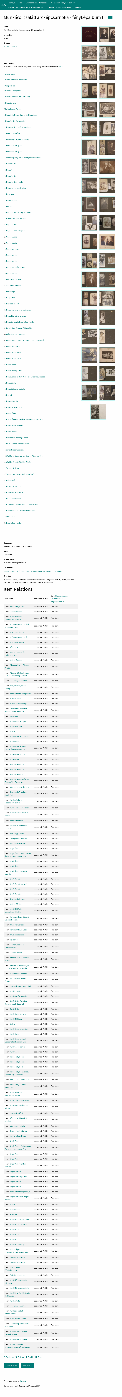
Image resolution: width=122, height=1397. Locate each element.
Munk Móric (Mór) (17, 1244)
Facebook (9, 1357)
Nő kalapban (11, 200)
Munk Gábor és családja (15, 389)
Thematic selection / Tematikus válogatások (26, 7)
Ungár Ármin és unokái (15, 267)
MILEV (3, 5)
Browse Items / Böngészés (37, 3)
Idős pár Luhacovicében (15, 334)
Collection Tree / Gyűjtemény (63, 3)
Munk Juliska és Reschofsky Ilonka (20, 322)
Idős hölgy (10, 291)
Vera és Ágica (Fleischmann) (17, 139)
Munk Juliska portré (18, 1318)
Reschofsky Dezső (13, 352)
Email (39, 1357)
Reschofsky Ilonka (13, 523)
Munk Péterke (12, 431)
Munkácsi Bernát (10, 46)
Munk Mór (10, 170)
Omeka (23, 1381)
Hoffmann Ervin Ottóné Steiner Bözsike (22, 504)
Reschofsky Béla (13, 346)
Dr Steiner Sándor (17, 642)
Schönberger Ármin (13, 109)
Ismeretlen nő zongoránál (17, 437)
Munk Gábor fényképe (18, 1339)
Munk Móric (10, 163)
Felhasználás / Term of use (60, 7)
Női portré (10, 297)
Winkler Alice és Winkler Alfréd (18, 462)
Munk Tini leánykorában (16, 316)
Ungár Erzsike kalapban (15, 231)
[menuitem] (15, 2)
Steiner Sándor (12, 517)
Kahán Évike (11, 413)
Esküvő (9, 206)
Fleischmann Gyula (14, 145)
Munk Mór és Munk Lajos (16, 188)
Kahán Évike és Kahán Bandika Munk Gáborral (24, 419)
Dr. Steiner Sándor (13, 486)
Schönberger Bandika (15, 450)
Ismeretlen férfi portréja (16, 218)
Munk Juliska (10, 103)
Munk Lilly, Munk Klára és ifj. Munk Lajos (21, 115)
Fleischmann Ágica (13, 133)
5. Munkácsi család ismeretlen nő (17, 96)
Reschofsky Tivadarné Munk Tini (19, 328)
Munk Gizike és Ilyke (14, 407)
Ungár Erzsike (12, 224)
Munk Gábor (11, 364)
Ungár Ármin (11, 255)
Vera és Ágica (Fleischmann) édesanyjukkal (23, 157)
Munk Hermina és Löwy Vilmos (18, 310)
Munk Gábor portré (14, 370)
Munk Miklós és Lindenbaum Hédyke (20, 510)
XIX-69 (61, 67)
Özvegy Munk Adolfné (18, 838)
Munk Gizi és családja (14, 425)
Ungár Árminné (12, 249)
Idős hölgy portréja (17, 833)
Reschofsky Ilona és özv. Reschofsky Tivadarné (25, 340)
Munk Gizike (11, 383)
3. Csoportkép (9, 86)
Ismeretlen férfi (12, 304)
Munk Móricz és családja (15, 121)
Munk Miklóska (12, 401)
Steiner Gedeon (12, 468)
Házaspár (10, 194)
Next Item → (27, 1366)
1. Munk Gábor (9, 74)
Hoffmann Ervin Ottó (14, 492)
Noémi (9, 395)
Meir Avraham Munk (18, 843)
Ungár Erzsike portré (18, 884)
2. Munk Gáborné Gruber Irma (15, 79)
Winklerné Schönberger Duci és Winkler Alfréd (24, 456)
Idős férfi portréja (13, 279)
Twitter (19, 1357)
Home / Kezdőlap (15, 3)
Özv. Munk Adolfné (13, 285)
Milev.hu (78, 7)
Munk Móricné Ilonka (14, 182)
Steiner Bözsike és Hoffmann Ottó (20, 474)
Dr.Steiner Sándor (17, 632)
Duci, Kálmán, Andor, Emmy (17, 444)
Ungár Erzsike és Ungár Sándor (18, 212)
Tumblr (29, 1357)
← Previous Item (11, 1366)
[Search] (120, 5)
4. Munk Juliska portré (12, 90)
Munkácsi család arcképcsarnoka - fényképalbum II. (59, 599)
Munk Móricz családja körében (18, 127)
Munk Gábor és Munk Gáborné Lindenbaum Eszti (25, 377)
